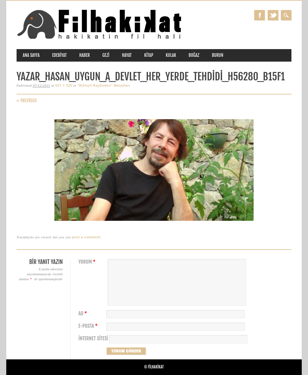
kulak (171, 55)
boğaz (194, 55)
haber (84, 55)
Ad (83, 314)
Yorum (87, 262)
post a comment (86, 237)
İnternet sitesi (93, 339)
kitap (148, 55)
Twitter (273, 15)
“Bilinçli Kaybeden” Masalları (103, 85)
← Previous (27, 100)
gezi (105, 55)
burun (218, 55)
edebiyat (59, 55)
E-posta (88, 326)
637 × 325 (63, 85)
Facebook (259, 15)
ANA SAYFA (31, 55)
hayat (127, 55)
